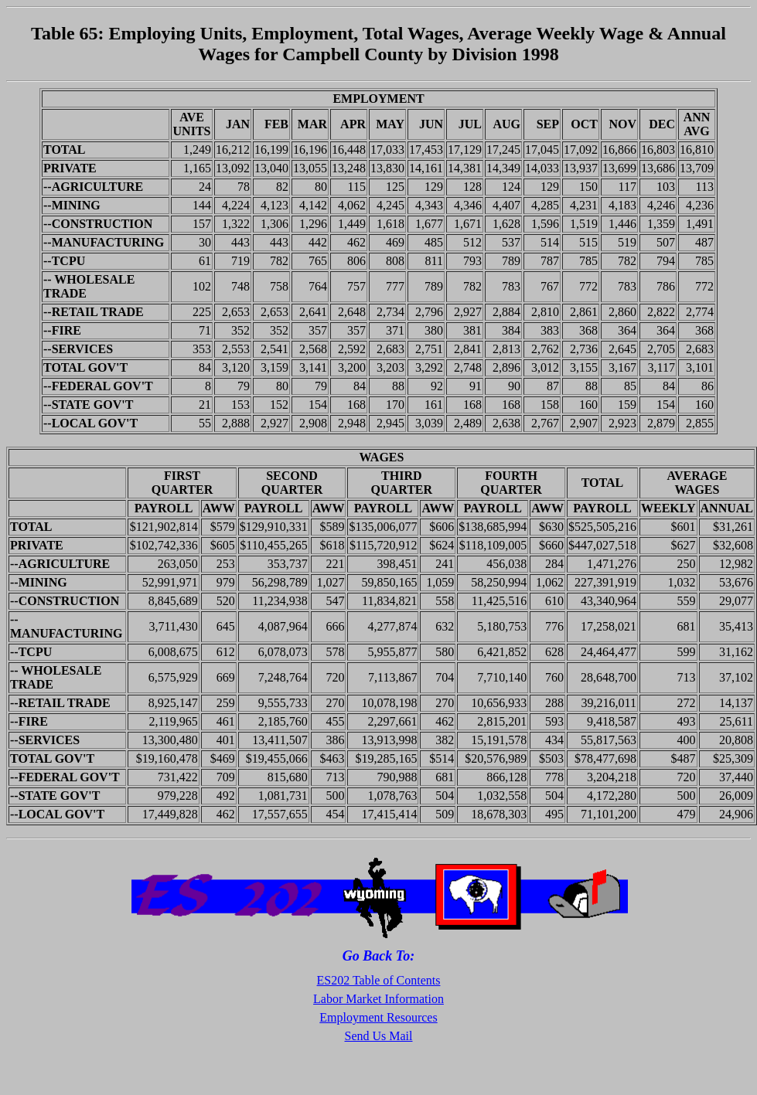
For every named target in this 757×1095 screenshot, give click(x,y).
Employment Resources (378, 1017)
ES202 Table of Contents (379, 980)
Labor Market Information (378, 998)
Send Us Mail (379, 1035)
